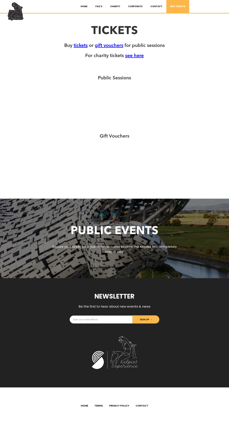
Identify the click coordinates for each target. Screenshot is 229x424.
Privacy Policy (119, 405)
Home (84, 405)
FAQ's (98, 6)
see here (134, 55)
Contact (156, 6)
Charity (115, 6)
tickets (81, 45)
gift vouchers (109, 45)
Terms (98, 405)
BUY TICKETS (177, 6)
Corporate (135, 6)
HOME (84, 6)
